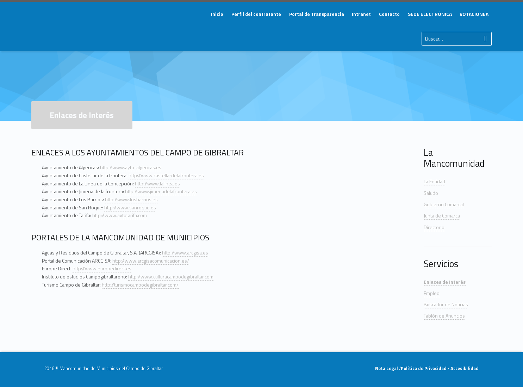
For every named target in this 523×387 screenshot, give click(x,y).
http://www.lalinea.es (157, 183)
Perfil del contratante (256, 14)
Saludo (431, 193)
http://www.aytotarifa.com (119, 215)
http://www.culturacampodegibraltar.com (170, 276)
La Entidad (434, 181)
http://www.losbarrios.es (131, 199)
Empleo (432, 293)
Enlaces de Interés (445, 281)
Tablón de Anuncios (444, 315)
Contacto (389, 14)
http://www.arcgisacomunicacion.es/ (150, 260)
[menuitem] (217, 14)
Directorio (434, 227)
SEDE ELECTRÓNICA (430, 14)
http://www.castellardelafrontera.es (166, 175)
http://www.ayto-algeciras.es (130, 167)
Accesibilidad (464, 368)
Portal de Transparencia (316, 14)
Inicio (217, 14)
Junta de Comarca (442, 215)
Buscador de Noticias (446, 304)
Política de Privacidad (424, 368)
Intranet (361, 14)
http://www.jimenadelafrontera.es (161, 191)
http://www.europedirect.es (102, 268)
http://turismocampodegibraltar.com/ (140, 284)
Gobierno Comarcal (444, 204)
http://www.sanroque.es (130, 207)
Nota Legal (387, 368)
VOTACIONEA (474, 14)
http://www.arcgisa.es (185, 252)
